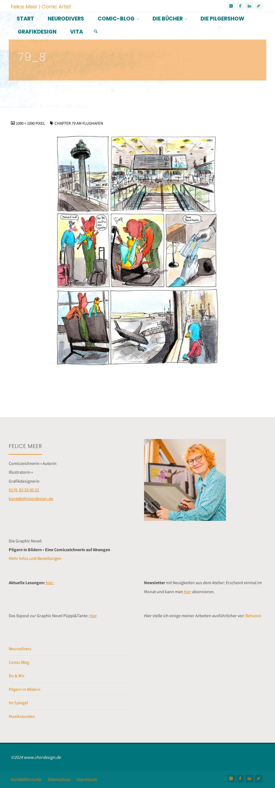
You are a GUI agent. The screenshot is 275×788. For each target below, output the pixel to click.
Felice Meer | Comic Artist (41, 6)
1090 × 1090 (25, 123)
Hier (93, 615)
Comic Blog (19, 662)
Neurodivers (20, 648)
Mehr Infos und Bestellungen (35, 558)
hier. (50, 582)
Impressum (86, 779)
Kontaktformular (26, 779)
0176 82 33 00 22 (24, 489)
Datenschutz (59, 779)
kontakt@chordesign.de (31, 498)
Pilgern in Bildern (24, 689)
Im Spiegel (18, 702)
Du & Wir (17, 675)
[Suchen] (95, 31)
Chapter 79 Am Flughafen (79, 123)
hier (187, 591)
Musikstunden (22, 716)
